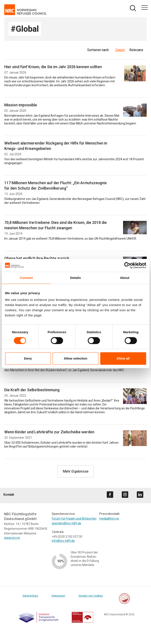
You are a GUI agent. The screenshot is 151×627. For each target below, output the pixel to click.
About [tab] (125, 278)
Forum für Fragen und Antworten (74, 518)
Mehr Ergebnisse (75, 471)
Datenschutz (30, 595)
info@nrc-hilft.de (63, 540)
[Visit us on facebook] (110, 494)
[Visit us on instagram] (125, 494)
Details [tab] (75, 278)
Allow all (123, 358)
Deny (28, 358)
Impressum (58, 595)
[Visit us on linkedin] (140, 494)
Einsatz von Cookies (91, 595)
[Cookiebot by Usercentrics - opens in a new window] (127, 265)
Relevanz (136, 50)
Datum (120, 50)
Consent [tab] (26, 278)
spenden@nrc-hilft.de (66, 523)
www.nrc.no (12, 537)
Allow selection (75, 358)
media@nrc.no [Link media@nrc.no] (109, 518)
